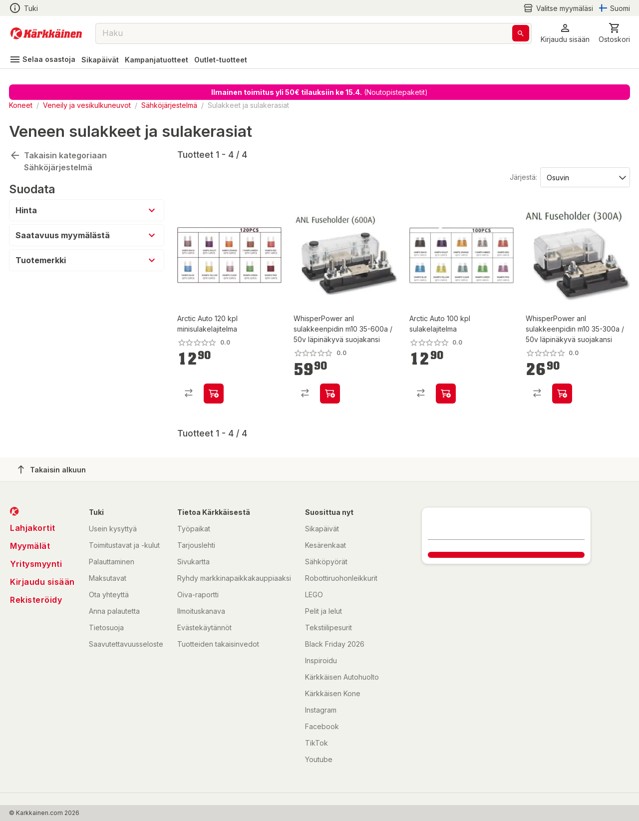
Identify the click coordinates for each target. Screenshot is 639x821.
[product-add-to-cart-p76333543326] (330, 394)
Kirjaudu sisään (42, 582)
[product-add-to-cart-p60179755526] (446, 394)
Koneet (20, 105)
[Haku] (520, 33)
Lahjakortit (32, 528)
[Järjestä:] (584, 177)
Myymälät (30, 546)
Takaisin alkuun (52, 469)
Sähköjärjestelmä (169, 105)
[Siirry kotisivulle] (46, 33)
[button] (565, 33)
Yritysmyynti (36, 564)
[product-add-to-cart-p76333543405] (562, 394)
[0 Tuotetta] (614, 33)
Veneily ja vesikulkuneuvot (87, 105)
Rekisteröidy (36, 600)
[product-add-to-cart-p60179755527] (214, 394)
